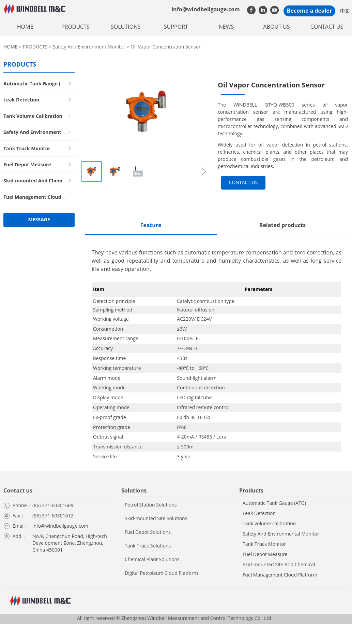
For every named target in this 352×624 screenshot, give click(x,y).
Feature (150, 225)
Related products (282, 225)
